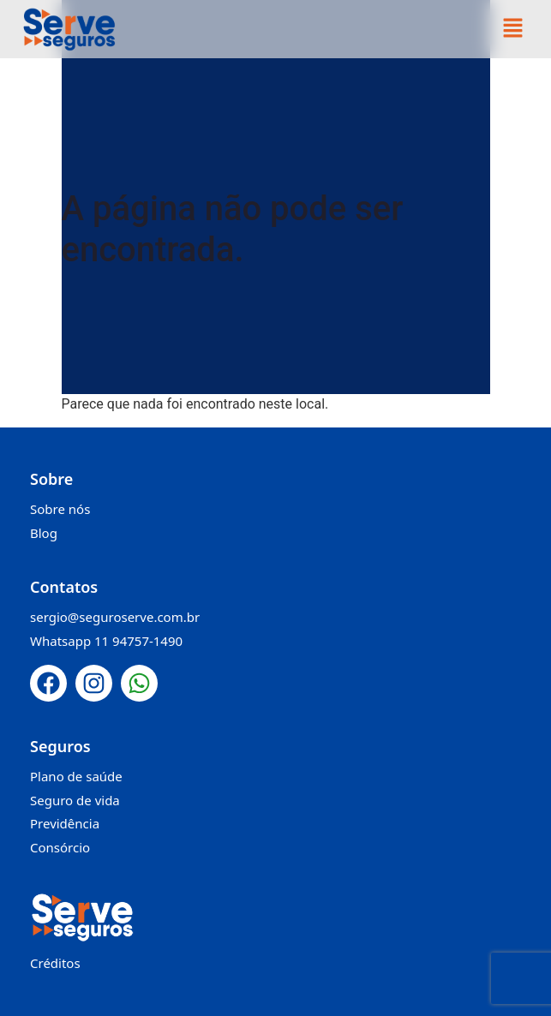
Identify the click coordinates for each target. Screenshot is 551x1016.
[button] (512, 29)
